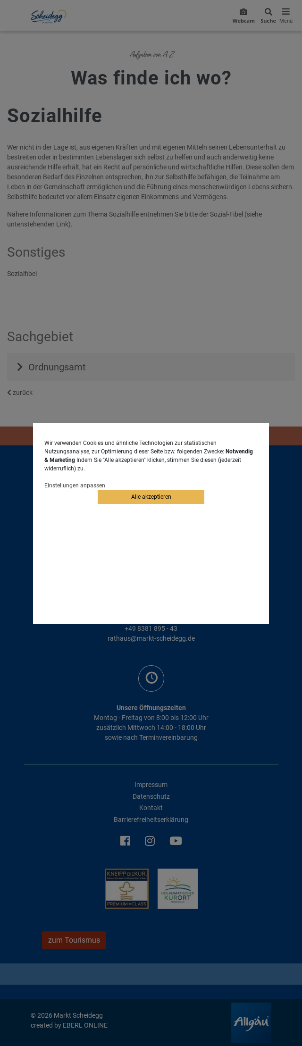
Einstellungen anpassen (74, 485)
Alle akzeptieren (151, 497)
